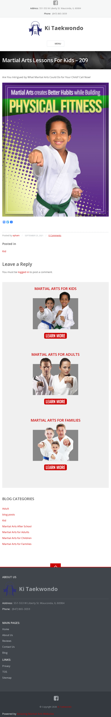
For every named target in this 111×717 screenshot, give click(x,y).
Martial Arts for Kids (55, 288)
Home (5, 629)
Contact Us (8, 646)
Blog (5, 652)
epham (16, 235)
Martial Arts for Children (16, 538)
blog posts (8, 514)
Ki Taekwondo (64, 706)
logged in (23, 272)
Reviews (6, 641)
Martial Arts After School (17, 526)
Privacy (6, 666)
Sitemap (6, 677)
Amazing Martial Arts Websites (35, 713)
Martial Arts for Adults (55, 354)
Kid (4, 251)
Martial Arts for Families (55, 420)
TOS (4, 671)
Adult (5, 508)
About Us (7, 635)
